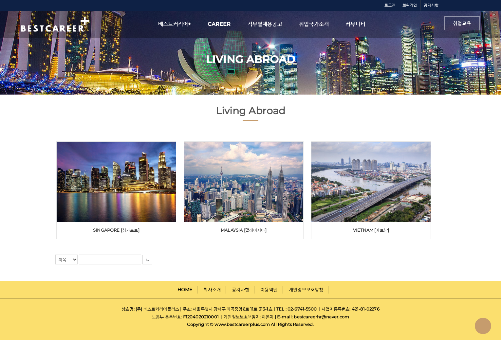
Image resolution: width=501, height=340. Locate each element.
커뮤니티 (355, 24)
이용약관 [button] (269, 290)
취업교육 (462, 23)
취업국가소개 (314, 24)
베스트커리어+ (174, 24)
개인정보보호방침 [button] (306, 290)
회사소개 (212, 290)
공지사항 (431, 5)
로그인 (390, 5)
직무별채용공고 (265, 24)
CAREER (219, 24)
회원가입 (409, 5)
